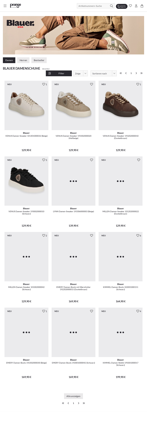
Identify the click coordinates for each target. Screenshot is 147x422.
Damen (9, 60)
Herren (23, 60)
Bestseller (39, 60)
